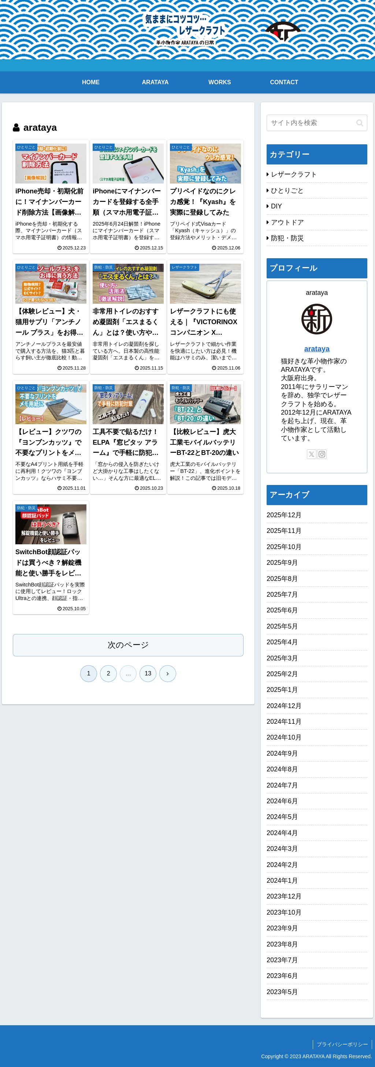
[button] (359, 123)
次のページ (128, 644)
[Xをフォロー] (311, 454)
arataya (317, 349)
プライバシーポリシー (342, 1044)
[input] (317, 123)
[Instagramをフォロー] (322, 454)
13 (148, 673)
